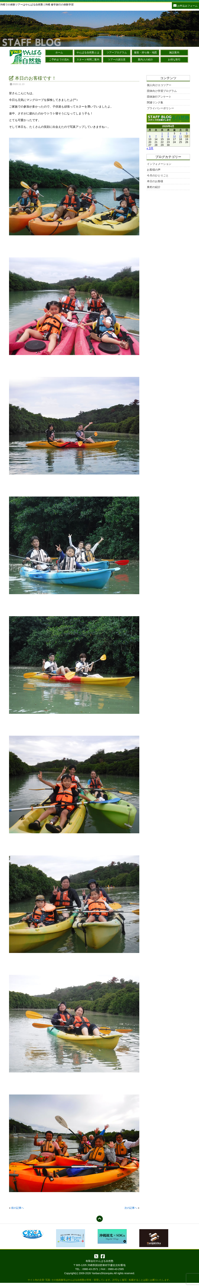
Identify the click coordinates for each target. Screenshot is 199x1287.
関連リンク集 (155, 102)
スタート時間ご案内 (88, 59)
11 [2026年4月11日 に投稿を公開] (180, 136)
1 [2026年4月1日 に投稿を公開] (162, 133)
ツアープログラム (117, 52)
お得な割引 (174, 59)
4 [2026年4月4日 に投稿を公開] (180, 133)
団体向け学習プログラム (162, 90)
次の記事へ (130, 1207)
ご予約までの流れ (59, 59)
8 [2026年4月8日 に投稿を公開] (162, 136)
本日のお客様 (155, 181)
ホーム (59, 52)
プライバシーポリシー (160, 108)
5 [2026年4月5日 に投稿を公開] (186, 133)
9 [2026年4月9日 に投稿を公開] (168, 136)
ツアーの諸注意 (117, 59)
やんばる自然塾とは (88, 52)
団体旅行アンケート (159, 96)
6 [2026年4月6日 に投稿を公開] (150, 136)
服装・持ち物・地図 (145, 52)
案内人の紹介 (145, 59)
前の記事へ (17, 1207)
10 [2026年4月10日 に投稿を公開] (174, 136)
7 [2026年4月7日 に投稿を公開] (156, 136)
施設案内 (174, 52)
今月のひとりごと (158, 175)
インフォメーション (159, 163)
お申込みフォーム (185, 5)
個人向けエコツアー (159, 85)
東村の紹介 (153, 187)
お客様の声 (153, 169)
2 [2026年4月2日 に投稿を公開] (168, 133)
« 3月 (150, 148)
